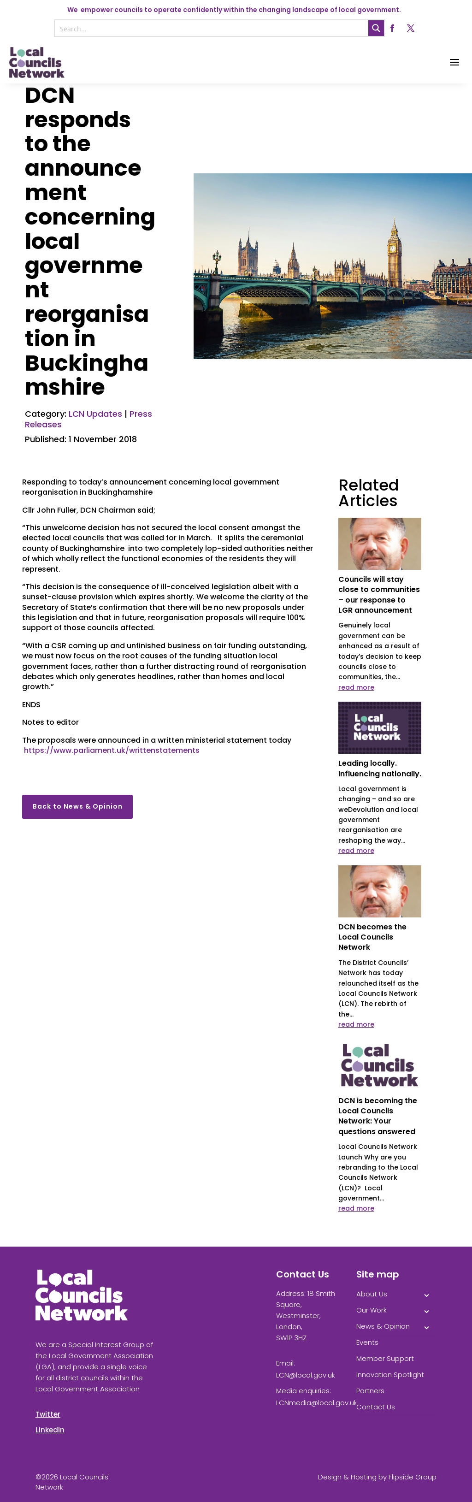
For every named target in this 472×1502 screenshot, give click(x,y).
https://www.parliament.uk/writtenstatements (112, 750)
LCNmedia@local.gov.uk (316, 1402)
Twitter (47, 1414)
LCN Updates (95, 414)
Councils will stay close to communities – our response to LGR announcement (379, 594)
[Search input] (212, 28)
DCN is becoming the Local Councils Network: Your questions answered (377, 1116)
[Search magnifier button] (376, 28)
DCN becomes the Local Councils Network (372, 937)
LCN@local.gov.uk (305, 1375)
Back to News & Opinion (78, 806)
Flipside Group (413, 1477)
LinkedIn (50, 1430)
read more (356, 687)
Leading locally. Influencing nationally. (379, 768)
